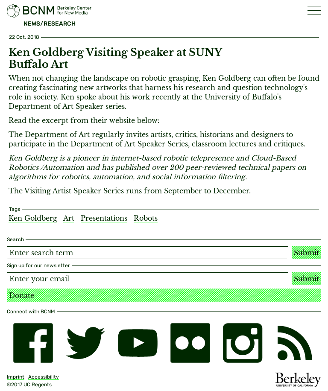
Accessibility (43, 377)
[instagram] (243, 343)
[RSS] (295, 343)
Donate (21, 295)
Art (68, 218)
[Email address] (147, 278)
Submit (306, 252)
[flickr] (190, 343)
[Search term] (147, 252)
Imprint (15, 377)
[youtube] (137, 343)
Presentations (104, 218)
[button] (314, 10)
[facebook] (33, 343)
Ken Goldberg (33, 218)
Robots (146, 218)
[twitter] (85, 343)
